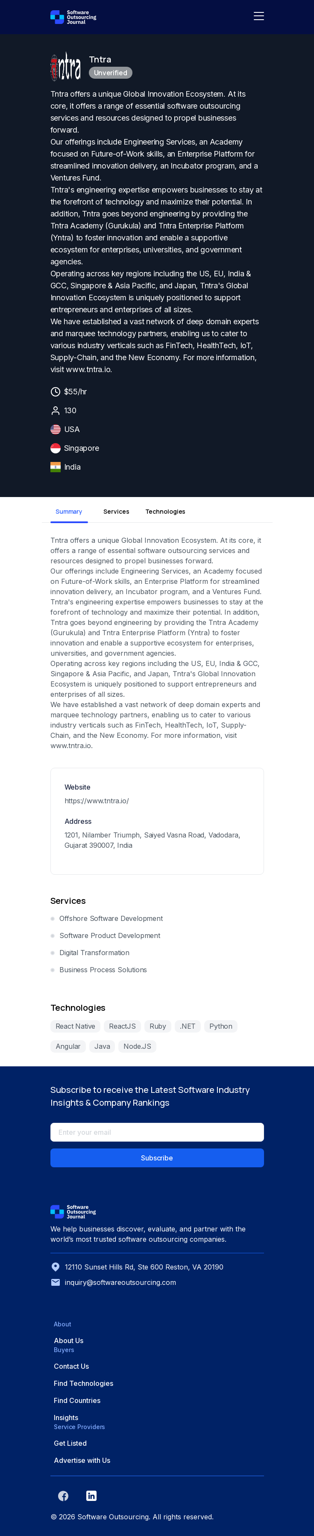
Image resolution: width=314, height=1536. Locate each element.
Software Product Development (109, 935)
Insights (66, 1417)
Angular (68, 1046)
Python (220, 1026)
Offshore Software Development (110, 918)
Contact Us (71, 1366)
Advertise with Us (82, 1460)
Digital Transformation (94, 952)
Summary (69, 511)
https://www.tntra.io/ (97, 800)
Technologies (164, 511)
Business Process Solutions (103, 969)
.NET (188, 1026)
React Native (76, 1026)
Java (102, 1046)
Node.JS (137, 1046)
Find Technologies (83, 1383)
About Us (68, 1340)
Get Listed (70, 1443)
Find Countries (77, 1400)
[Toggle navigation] (259, 17)
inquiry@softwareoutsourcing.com (113, 1282)
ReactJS (122, 1026)
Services (116, 511)
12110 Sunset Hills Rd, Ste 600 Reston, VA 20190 (136, 1267)
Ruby (158, 1026)
